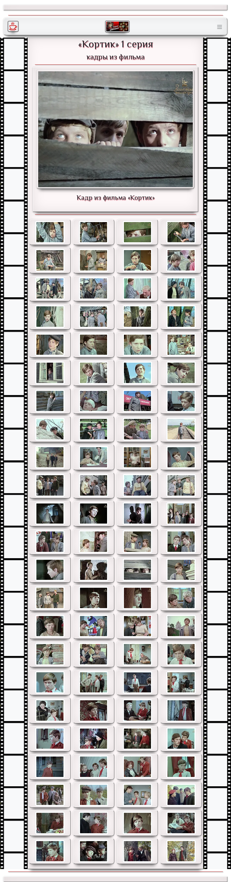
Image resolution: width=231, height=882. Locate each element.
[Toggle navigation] (219, 27)
